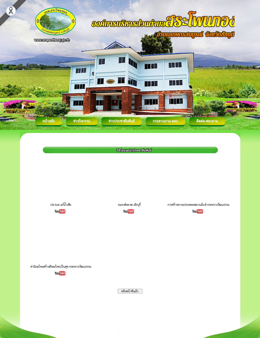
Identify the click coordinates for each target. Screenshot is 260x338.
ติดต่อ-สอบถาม (207, 121)
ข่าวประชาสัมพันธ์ (121, 121)
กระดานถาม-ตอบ (165, 121)
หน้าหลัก (48, 121)
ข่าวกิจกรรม (81, 121)
